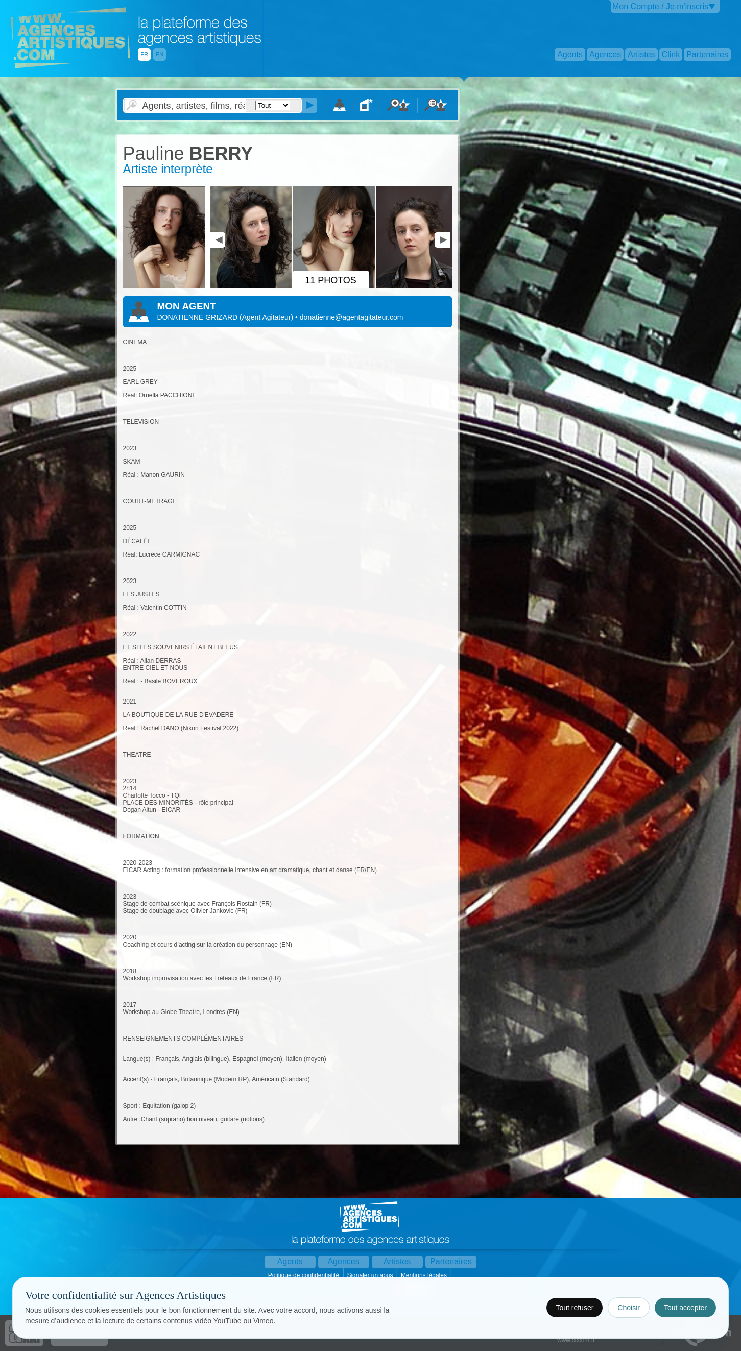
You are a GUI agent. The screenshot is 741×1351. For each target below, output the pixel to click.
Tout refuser (574, 1308)
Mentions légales (424, 1275)
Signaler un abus (370, 1275)
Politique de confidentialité (304, 1275)
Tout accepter (685, 1308)
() (267, 317)
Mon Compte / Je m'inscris (660, 6)
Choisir (628, 1308)
